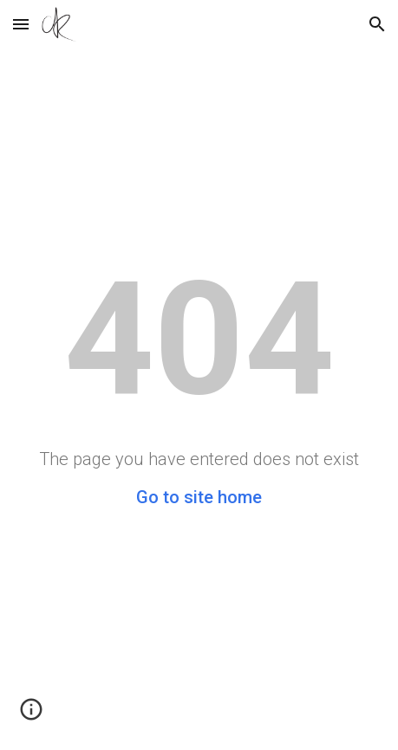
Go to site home (199, 497)
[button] (21, 24)
